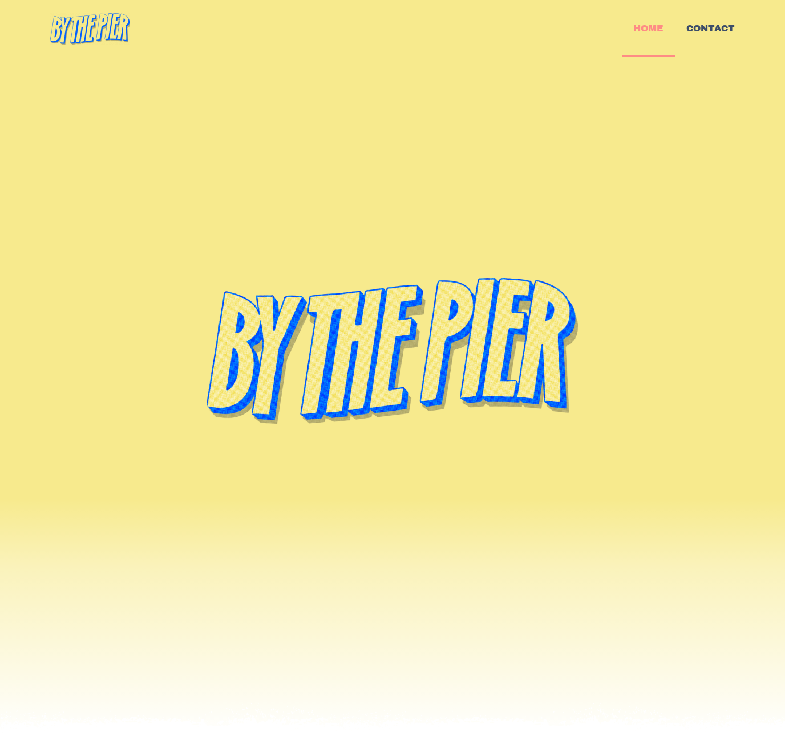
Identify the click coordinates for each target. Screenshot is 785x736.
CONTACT (710, 28)
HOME (648, 28)
